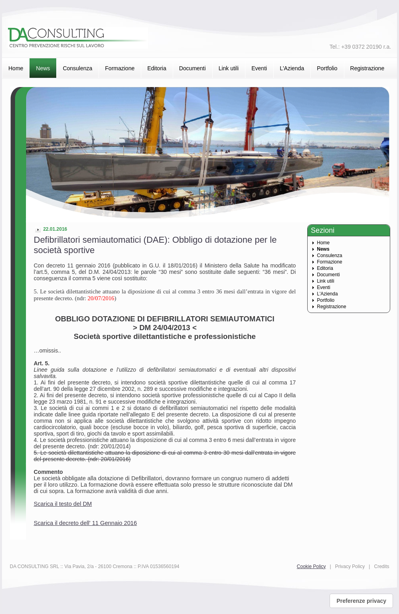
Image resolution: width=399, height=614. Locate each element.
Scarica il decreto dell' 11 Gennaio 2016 (85, 523)
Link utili (229, 68)
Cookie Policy (311, 566)
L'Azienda (292, 68)
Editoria (156, 68)
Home (15, 68)
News (43, 68)
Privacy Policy (350, 566)
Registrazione (367, 68)
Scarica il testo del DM (63, 504)
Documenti (192, 68)
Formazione (119, 68)
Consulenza (77, 68)
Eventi (259, 68)
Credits (381, 566)
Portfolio (327, 68)
